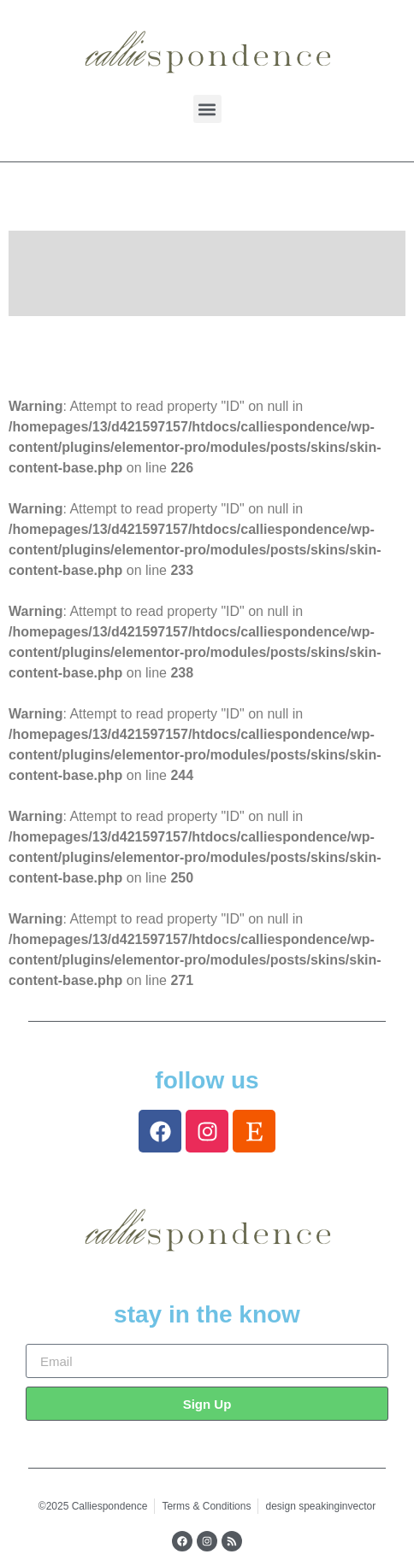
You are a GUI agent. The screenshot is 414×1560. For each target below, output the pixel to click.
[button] (207, 109)
